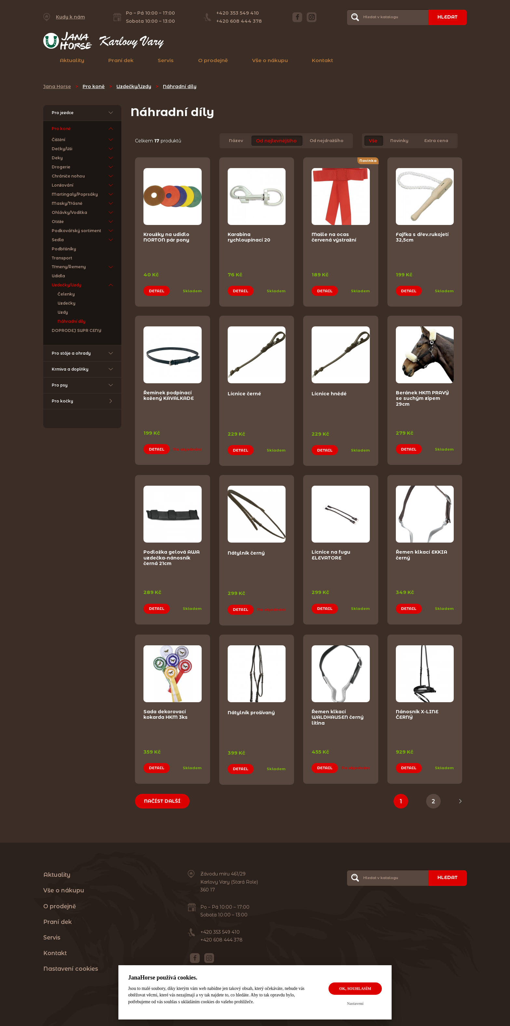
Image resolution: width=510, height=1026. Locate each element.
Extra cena (436, 140)
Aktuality (72, 60)
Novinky (399, 140)
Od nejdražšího (326, 140)
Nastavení (355, 1003)
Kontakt (322, 60)
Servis (166, 60)
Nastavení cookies (70, 968)
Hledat (447, 17)
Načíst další (162, 801)
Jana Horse (57, 86)
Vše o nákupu (270, 60)
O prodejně (213, 60)
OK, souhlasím (355, 988)
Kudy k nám (70, 17)
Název (236, 140)
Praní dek (121, 60)
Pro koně (94, 86)
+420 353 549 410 (237, 13)
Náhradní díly (179, 86)
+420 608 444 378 (239, 21)
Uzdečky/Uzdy (133, 86)
